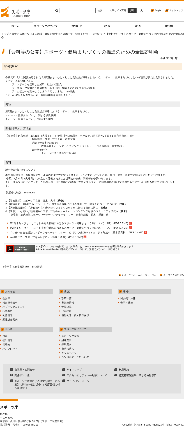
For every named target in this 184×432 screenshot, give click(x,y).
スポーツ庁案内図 (52, 421)
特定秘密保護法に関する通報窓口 (138, 375)
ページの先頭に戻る (173, 275)
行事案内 (8, 311)
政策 (14, 33)
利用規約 (124, 369)
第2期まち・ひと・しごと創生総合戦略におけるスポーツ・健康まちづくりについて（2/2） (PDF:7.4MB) (71, 227)
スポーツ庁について (46, 26)
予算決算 (66, 306)
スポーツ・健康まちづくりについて (83, 33)
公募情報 (8, 315)
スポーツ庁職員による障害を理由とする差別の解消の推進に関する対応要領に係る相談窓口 (37, 385)
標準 (132, 10)
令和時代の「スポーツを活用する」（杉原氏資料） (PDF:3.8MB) (48, 237)
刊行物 (169, 26)
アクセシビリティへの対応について (87, 375)
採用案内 (66, 344)
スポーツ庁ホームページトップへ (139, 275)
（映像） (60, 200)
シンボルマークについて (75, 357)
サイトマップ (176, 10)
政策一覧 (66, 298)
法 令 (138, 26)
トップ (5, 33)
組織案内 (66, 340)
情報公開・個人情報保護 (75, 315)
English (158, 10)
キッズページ (69, 352)
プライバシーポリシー (79, 381)
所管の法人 (67, 348)
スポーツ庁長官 (70, 335)
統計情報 (8, 340)
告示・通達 (126, 302)
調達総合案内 (10, 319)
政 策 (107, 26)
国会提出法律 (127, 298)
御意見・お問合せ (25, 369)
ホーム (21, 25)
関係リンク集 (22, 375)
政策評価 (66, 311)
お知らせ (76, 26)
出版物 (6, 344)
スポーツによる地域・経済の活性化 (40, 33)
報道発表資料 (10, 302)
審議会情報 (67, 302)
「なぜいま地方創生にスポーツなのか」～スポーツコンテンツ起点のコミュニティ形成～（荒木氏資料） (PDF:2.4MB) (78, 232)
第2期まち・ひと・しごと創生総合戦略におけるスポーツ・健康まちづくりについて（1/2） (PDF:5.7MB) (71, 223)
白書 (5, 335)
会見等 (6, 298)
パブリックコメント (14, 306)
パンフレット (10, 348)
